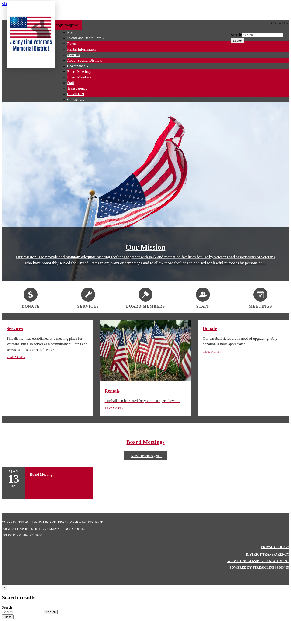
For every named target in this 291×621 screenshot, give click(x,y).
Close (8, 617)
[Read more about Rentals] (145, 368)
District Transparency (267, 554)
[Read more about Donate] (243, 368)
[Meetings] (260, 297)
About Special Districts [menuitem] (84, 60)
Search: (236, 35)
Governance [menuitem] (76, 66)
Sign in (283, 567)
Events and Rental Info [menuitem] (84, 38)
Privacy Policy (275, 547)
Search (237, 40)
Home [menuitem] (71, 32)
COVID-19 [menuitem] (75, 94)
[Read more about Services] (47, 368)
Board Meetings (145, 442)
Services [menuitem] (73, 55)
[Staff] (203, 297)
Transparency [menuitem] (77, 88)
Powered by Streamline (251, 567)
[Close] (4, 587)
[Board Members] (145, 297)
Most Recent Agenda (145, 456)
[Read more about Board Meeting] (47, 483)
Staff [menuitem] (70, 83)
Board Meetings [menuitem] (79, 72)
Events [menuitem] (72, 44)
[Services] (88, 297)
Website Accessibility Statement (258, 561)
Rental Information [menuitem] (81, 49)
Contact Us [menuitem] (75, 100)
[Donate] (30, 297)
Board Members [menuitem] (79, 77)
